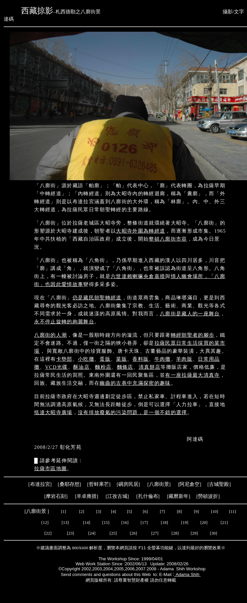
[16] (125, 522)
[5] (129, 511)
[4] (113, 511)
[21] (225, 522)
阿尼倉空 (189, 484)
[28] (175, 533)
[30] (212, 533)
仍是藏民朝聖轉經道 (97, 297)
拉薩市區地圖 (50, 468)
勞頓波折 (208, 496)
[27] (154, 533)
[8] (179, 511)
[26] (133, 533)
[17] (144, 522)
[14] (86, 522)
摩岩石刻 (56, 496)
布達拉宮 (40, 484)
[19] (185, 522)
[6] (145, 511)
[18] (164, 522)
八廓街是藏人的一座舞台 (190, 313)
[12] (45, 522)
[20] (204, 522)
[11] (233, 511)
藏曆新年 (178, 496)
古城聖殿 (219, 484)
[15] (105, 522)
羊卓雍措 (87, 496)
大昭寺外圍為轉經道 (140, 231)
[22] (48, 533)
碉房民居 (128, 484)
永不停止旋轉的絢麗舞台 (64, 321)
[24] (92, 533)
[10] (214, 511)
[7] (162, 511)
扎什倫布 (148, 496)
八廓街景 (159, 484)
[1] (63, 511)
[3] (98, 511)
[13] (65, 522)
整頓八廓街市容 (168, 239)
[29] (193, 533)
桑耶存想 (69, 484)
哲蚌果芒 (99, 484)
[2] (81, 511)
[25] (114, 533)
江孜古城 (117, 496)
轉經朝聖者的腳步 (193, 335)
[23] (70, 533)
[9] (197, 511)
